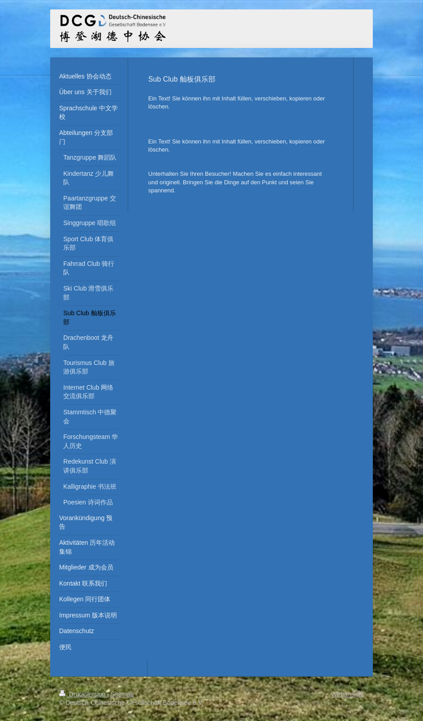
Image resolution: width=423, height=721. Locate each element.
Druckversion (83, 694)
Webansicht (347, 694)
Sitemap (122, 694)
